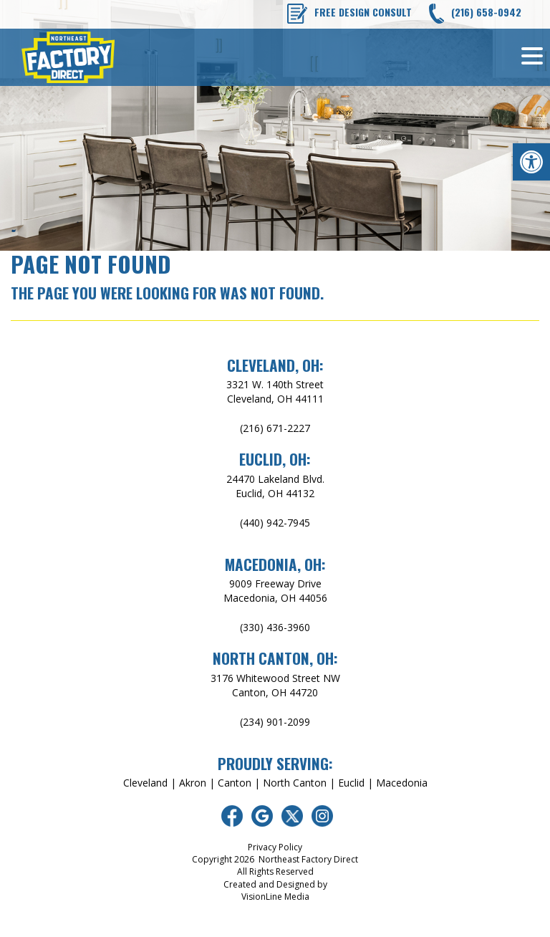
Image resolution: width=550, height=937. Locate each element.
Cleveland (145, 782)
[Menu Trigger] (532, 55)
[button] (531, 162)
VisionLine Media (275, 896)
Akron (192, 782)
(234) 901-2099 (275, 722)
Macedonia (402, 782)
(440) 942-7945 (275, 522)
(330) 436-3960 (275, 627)
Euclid (351, 782)
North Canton (295, 782)
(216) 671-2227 (275, 428)
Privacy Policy (275, 847)
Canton (234, 782)
